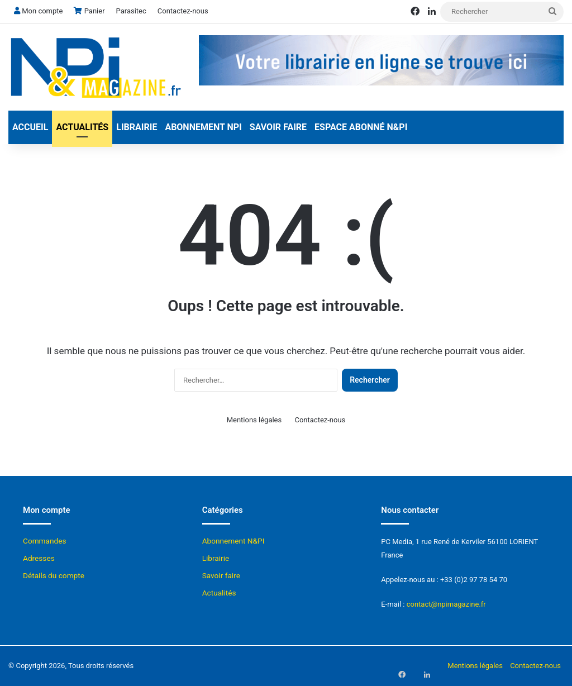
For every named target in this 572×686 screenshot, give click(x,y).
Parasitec (131, 11)
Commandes (44, 540)
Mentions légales (254, 420)
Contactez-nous (183, 11)
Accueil (30, 127)
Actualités (82, 127)
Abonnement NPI (203, 127)
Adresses (39, 558)
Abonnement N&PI (233, 540)
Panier (89, 11)
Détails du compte (53, 575)
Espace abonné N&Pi (360, 127)
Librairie (136, 127)
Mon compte (38, 11)
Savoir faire (278, 127)
